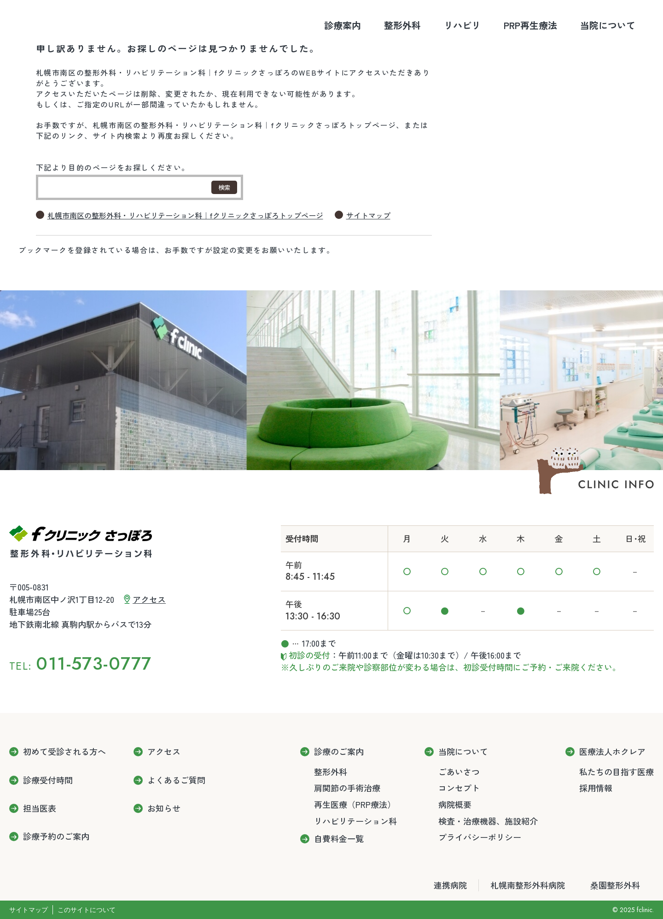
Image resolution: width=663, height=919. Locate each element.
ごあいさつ (459, 772)
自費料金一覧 (339, 838)
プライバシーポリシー (479, 837)
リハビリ (462, 25)
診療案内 (342, 25)
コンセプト (459, 788)
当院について (607, 25)
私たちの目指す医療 (616, 772)
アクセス (149, 599)
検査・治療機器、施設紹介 (488, 821)
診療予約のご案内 (56, 836)
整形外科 (402, 25)
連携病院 (450, 885)
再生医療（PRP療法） (354, 804)
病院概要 (454, 804)
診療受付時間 (48, 780)
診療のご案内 (339, 751)
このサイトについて (87, 909)
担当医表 (39, 808)
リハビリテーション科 (355, 821)
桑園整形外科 (615, 885)
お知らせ (163, 808)
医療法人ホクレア (612, 751)
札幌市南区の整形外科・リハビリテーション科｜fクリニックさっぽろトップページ (185, 215)
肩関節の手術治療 (347, 788)
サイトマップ (368, 215)
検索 (224, 187)
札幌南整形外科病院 (527, 885)
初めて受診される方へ (64, 751)
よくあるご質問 (176, 780)
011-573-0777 (93, 663)
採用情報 (595, 788)
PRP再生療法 (530, 25)
